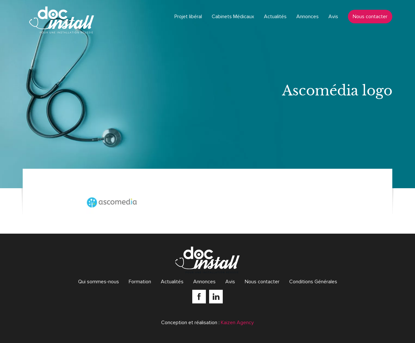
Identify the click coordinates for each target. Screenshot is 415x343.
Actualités (275, 16)
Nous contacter (370, 16)
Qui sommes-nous (98, 281)
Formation (140, 281)
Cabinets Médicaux (233, 16)
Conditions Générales (313, 281)
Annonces (307, 16)
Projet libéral (188, 16)
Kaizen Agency (237, 322)
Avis (333, 16)
